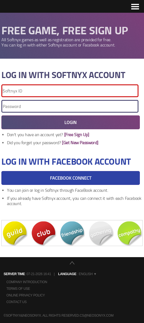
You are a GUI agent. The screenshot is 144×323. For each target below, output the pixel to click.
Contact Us (16, 302)
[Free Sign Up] (76, 134)
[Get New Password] (80, 142)
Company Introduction (26, 282)
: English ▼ (77, 274)
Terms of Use (18, 289)
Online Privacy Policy (25, 295)
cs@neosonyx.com (96, 315)
